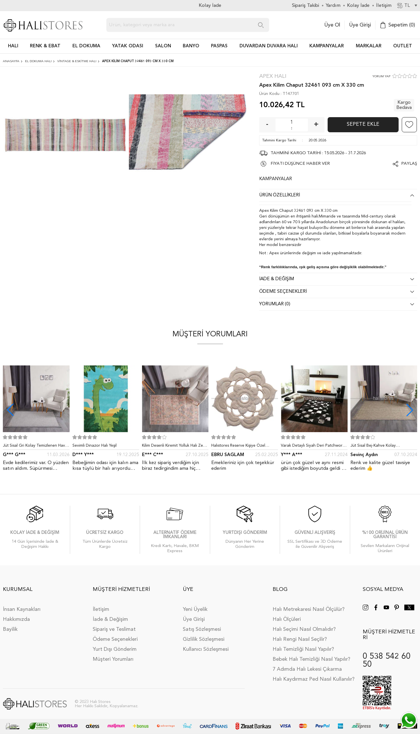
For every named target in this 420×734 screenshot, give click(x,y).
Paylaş (409, 164)
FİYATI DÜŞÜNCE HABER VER (300, 164)
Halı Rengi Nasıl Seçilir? (300, 639)
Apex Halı (272, 76)
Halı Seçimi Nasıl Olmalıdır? (304, 629)
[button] (409, 410)
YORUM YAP (381, 76)
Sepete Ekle (363, 124)
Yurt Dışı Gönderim (115, 649)
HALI (13, 46)
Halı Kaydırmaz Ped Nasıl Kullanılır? (313, 679)
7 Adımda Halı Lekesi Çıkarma (307, 669)
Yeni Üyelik (195, 609)
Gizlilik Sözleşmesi (203, 639)
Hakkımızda (16, 619)
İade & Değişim (110, 619)
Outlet (402, 46)
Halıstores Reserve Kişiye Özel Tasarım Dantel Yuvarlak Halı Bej (240, 447)
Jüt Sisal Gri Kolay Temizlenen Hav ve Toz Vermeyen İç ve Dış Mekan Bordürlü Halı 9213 (34, 447)
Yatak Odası (127, 46)
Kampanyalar (326, 46)
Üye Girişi (360, 25)
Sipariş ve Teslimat (114, 629)
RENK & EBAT (45, 46)
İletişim (101, 609)
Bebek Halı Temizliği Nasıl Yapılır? (311, 659)
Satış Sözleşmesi (202, 629)
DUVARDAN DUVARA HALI (269, 46)
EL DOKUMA (86, 46)
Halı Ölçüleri (287, 619)
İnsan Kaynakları (21, 609)
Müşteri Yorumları (113, 659)
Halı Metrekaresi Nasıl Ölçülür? (308, 609)
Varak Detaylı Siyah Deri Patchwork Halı (312, 447)
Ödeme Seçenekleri (115, 639)
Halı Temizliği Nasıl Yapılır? (303, 649)
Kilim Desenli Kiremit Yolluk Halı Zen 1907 (173, 447)
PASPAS (219, 46)
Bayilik (10, 629)
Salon (163, 46)
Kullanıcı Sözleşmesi (206, 649)
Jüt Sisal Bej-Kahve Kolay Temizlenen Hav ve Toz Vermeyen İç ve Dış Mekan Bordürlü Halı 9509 (382, 447)
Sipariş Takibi (305, 5)
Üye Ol (332, 25)
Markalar (369, 46)
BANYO (191, 46)
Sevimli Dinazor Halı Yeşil (94, 446)
